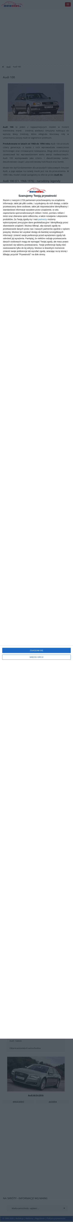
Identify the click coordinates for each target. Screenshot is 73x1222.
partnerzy (42, 219)
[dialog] (36, 611)
